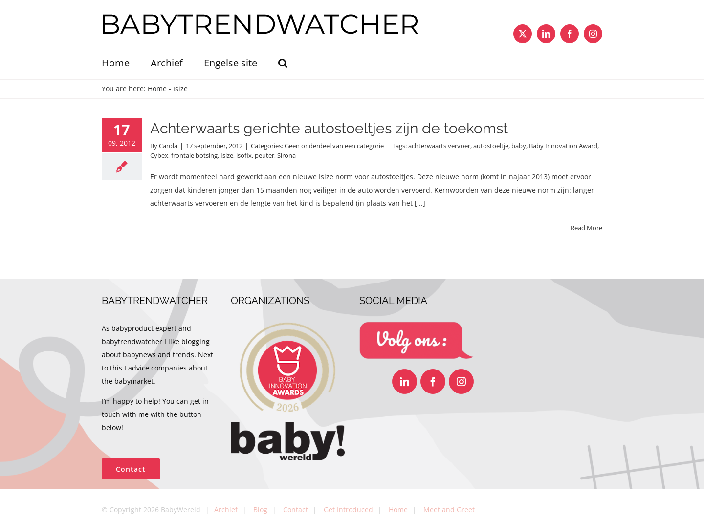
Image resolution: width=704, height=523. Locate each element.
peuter (264, 155)
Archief (226, 509)
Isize (226, 155)
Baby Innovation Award (563, 145)
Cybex (159, 155)
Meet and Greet (449, 509)
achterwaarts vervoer (439, 145)
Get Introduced (348, 509)
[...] (420, 203)
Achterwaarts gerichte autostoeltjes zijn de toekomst (329, 128)
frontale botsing (194, 155)
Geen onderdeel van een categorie (334, 145)
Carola (168, 145)
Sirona (286, 155)
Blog (260, 509)
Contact (295, 509)
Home (157, 88)
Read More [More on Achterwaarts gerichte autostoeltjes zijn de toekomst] (586, 227)
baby (518, 145)
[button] (282, 64)
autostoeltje (490, 145)
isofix (244, 155)
